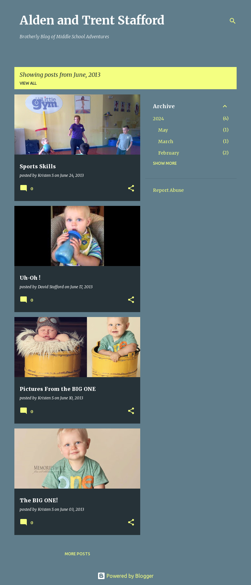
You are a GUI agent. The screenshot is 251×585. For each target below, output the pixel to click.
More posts (77, 554)
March (165, 141)
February (168, 153)
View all (28, 83)
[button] (131, 188)
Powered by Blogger (125, 576)
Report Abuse (168, 190)
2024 (158, 119)
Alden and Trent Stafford (92, 20)
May (163, 130)
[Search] (233, 21)
